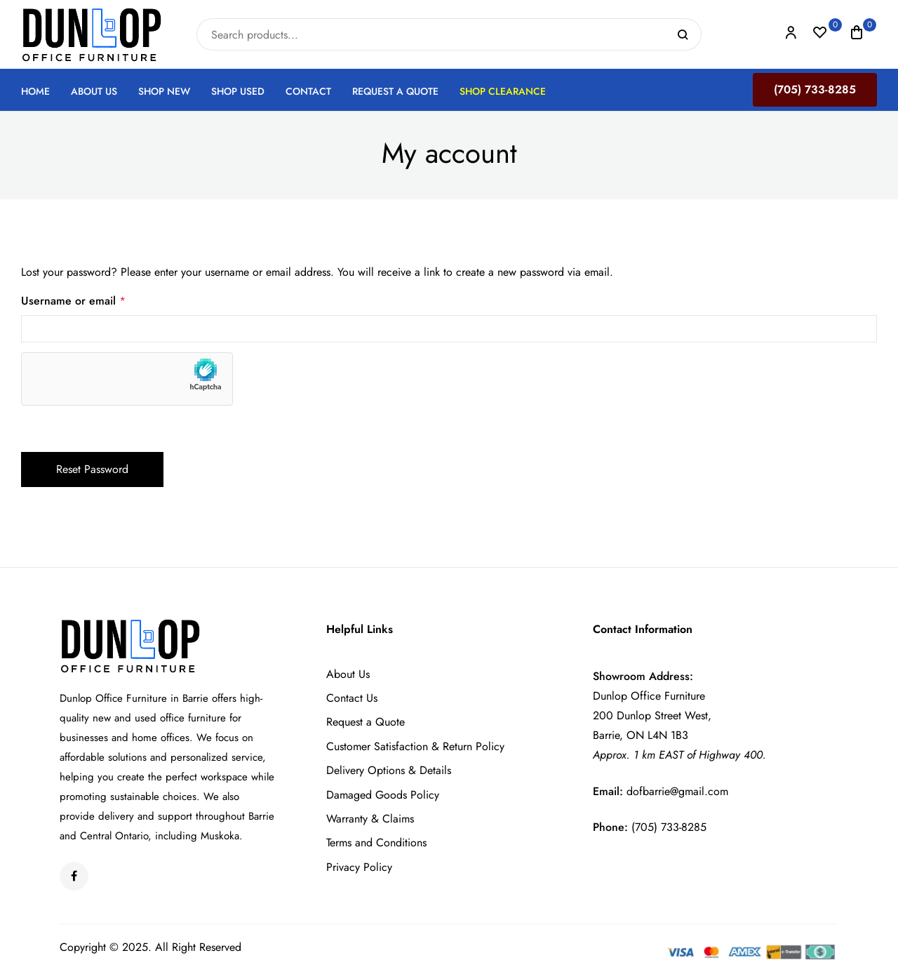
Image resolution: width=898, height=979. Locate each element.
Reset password (92, 469)
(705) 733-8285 (815, 89)
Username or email (449, 300)
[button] (856, 34)
